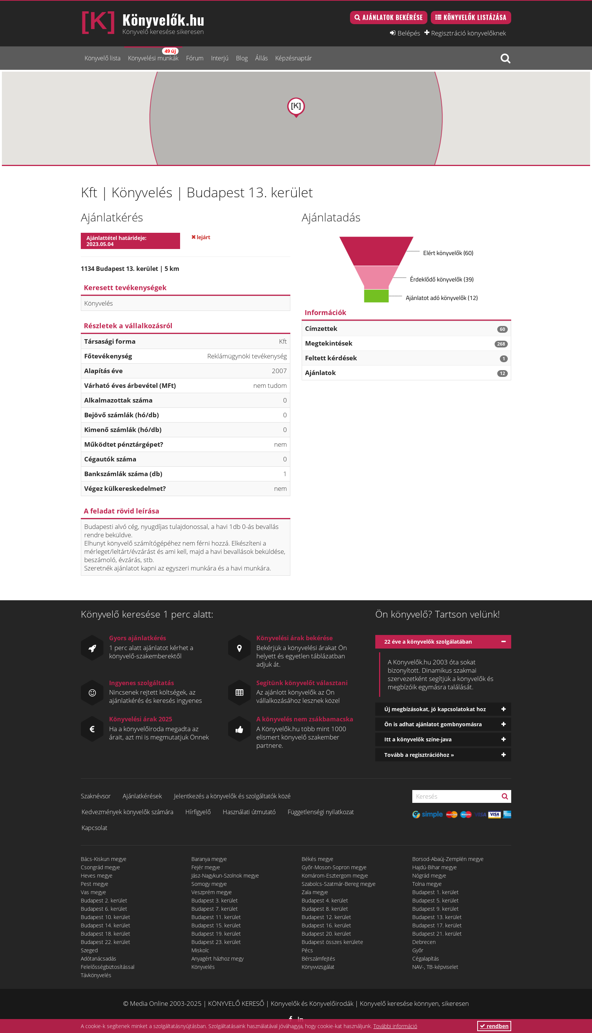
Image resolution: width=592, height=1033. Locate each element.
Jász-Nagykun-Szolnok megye (225, 875)
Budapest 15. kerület (216, 925)
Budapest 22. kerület (105, 941)
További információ (395, 1026)
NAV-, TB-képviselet (435, 966)
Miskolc (200, 950)
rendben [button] (494, 1026)
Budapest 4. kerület (325, 900)
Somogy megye (209, 883)
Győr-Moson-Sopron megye (334, 867)
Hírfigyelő (198, 812)
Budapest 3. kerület (214, 900)
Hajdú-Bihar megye (434, 867)
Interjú (219, 58)
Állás (261, 58)
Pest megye (94, 883)
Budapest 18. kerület (105, 933)
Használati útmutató (249, 812)
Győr (417, 950)
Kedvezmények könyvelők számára (127, 812)
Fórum (195, 58)
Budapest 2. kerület (104, 900)
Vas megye (93, 892)
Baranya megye (209, 858)
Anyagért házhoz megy (217, 958)
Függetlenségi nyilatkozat (321, 812)
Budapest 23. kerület (216, 941)
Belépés (409, 32)
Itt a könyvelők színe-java (418, 739)
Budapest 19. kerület (216, 933)
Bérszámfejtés (318, 958)
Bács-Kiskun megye (103, 858)
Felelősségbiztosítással (107, 966)
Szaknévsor (96, 796)
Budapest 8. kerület (325, 908)
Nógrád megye (429, 875)
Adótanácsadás (98, 958)
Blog (242, 58)
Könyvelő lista (102, 58)
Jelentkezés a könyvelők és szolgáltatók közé (232, 796)
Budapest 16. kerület (326, 925)
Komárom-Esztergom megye (335, 875)
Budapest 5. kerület (435, 900)
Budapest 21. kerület (437, 933)
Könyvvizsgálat (318, 966)
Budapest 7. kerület (214, 908)
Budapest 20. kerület (326, 933)
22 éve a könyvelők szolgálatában (428, 641)
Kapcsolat (94, 828)
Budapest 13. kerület (437, 917)
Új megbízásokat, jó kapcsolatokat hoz (435, 709)
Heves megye (97, 875)
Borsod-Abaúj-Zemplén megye (448, 858)
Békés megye (317, 858)
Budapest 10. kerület (105, 917)
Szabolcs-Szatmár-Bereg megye (339, 883)
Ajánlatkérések (142, 796)
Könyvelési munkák (153, 55)
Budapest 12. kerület (326, 917)
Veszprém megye (211, 892)
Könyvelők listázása (475, 17)
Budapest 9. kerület (435, 908)
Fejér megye (205, 867)
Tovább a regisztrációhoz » (419, 754)
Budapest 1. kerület (435, 892)
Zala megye (315, 892)
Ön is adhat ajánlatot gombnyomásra (433, 724)
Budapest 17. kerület (437, 925)
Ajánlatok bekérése (392, 17)
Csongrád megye (100, 867)
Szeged (89, 950)
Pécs (307, 950)
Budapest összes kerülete (332, 941)
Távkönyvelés (96, 975)
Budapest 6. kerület (104, 908)
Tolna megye (427, 883)
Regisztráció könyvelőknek (468, 32)
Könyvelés (203, 966)
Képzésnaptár (293, 58)
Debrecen (424, 941)
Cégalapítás (425, 958)
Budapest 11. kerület (216, 917)
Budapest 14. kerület (105, 925)
